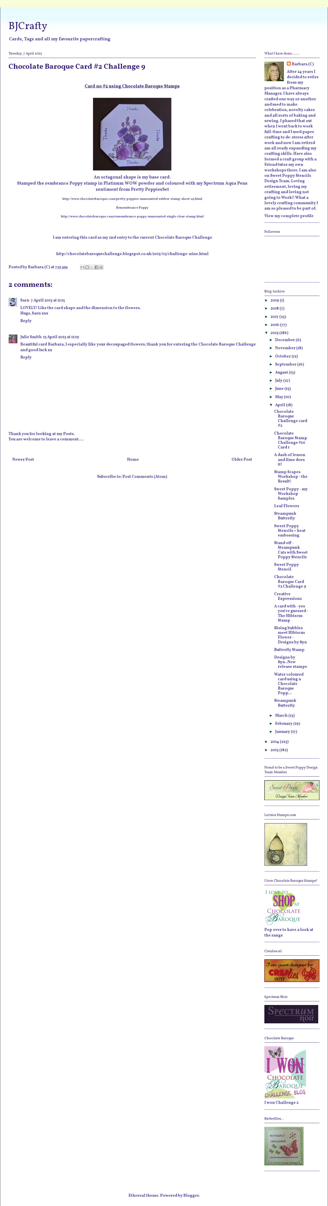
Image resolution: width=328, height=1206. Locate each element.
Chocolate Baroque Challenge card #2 (290, 419)
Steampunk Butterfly (285, 516)
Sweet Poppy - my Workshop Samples (291, 494)
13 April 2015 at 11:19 (61, 337)
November (285, 348)
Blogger (191, 1195)
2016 (275, 325)
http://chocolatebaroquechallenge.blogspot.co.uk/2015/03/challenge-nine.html (132, 254)
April (280, 405)
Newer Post (23, 459)
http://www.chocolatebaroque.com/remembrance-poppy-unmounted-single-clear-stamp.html (132, 216)
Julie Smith (31, 337)
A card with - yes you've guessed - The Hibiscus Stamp (291, 613)
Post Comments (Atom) (144, 477)
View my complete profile (289, 216)
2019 (275, 300)
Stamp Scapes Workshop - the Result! (290, 476)
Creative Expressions (288, 597)
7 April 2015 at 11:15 (48, 300)
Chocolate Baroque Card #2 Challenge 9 (290, 581)
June (279, 388)
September (286, 364)
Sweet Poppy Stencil (286, 567)
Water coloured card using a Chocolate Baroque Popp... (289, 684)
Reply (26, 321)
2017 (274, 317)
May (279, 397)
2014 (275, 742)
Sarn (24, 300)
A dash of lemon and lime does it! (289, 459)
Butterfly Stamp (289, 650)
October (283, 356)
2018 (275, 308)
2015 (274, 333)
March (281, 715)
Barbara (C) (303, 64)
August (282, 372)
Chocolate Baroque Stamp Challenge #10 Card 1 (290, 440)
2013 (274, 750)
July (279, 380)
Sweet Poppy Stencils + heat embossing (289, 531)
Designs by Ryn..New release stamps (290, 662)
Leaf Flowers (286, 506)
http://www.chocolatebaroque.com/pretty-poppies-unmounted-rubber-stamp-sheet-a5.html (132, 199)
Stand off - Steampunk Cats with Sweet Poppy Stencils (291, 550)
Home (133, 459)
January (283, 732)
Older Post (242, 459)
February (284, 723)
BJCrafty (28, 26)
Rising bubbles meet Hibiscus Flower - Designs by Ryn (290, 635)
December (285, 340)
